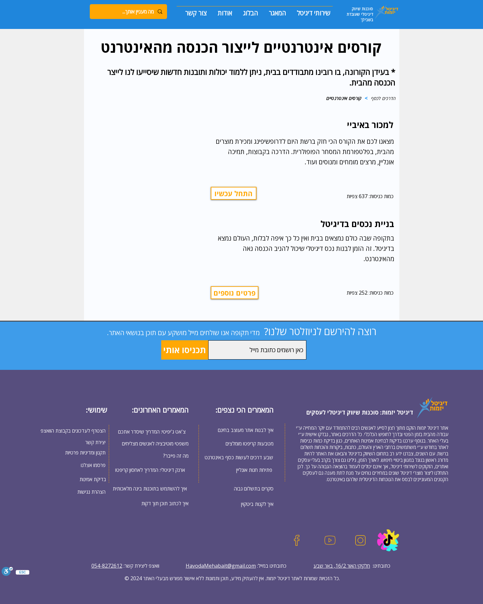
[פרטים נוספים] (234, 292)
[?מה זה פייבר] (154, 455)
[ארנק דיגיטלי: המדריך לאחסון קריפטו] (150, 469)
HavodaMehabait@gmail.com (221, 565)
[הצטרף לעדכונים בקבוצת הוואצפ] (72, 430)
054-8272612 (106, 565)
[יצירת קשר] (95, 442)
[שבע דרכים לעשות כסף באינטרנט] (239, 457)
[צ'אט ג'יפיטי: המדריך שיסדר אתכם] (153, 431)
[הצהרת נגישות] (84, 491)
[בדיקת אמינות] (84, 479)
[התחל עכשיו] (233, 193)
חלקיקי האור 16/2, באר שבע (341, 565)
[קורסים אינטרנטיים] (344, 98)
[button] (311, 10)
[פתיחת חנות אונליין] (254, 469)
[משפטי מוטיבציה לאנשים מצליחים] (154, 443)
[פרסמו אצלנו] (84, 465)
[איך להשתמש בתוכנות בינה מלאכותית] (149, 488)
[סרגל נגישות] (7, 572)
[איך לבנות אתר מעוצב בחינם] (239, 430)
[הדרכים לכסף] (383, 98)
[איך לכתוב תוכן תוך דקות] (156, 503)
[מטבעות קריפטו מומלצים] (239, 443)
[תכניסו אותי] (184, 350)
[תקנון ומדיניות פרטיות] (84, 452)
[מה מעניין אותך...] (128, 11)
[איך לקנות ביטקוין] (248, 504)
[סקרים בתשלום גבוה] (248, 488)
